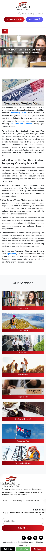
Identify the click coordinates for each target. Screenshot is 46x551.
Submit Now (23, 528)
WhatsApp (23, 549)
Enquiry (38, 549)
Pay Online (34, 19)
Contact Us (27, 14)
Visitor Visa (23, 330)
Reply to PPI (23, 397)
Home (9, 53)
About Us (39, 14)
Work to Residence (23, 463)
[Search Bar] (19, 14)
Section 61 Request (23, 419)
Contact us (5, 500)
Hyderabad (11, 254)
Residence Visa (23, 441)
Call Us (8, 549)
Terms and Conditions (32, 500)
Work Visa (23, 352)
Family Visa (23, 375)
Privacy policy (17, 500)
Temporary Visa (18, 113)
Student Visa (23, 308)
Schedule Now (14, 19)
